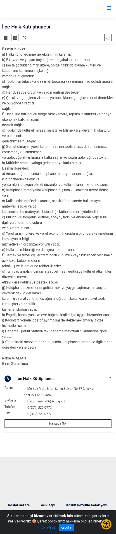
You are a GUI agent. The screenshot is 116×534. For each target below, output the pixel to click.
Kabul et (66, 527)
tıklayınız (49, 527)
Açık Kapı (48, 505)
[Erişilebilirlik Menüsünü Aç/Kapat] (106, 524)
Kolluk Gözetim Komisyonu (87, 505)
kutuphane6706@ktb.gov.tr (46, 401)
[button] (58, 379)
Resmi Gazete (19, 505)
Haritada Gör (58, 423)
